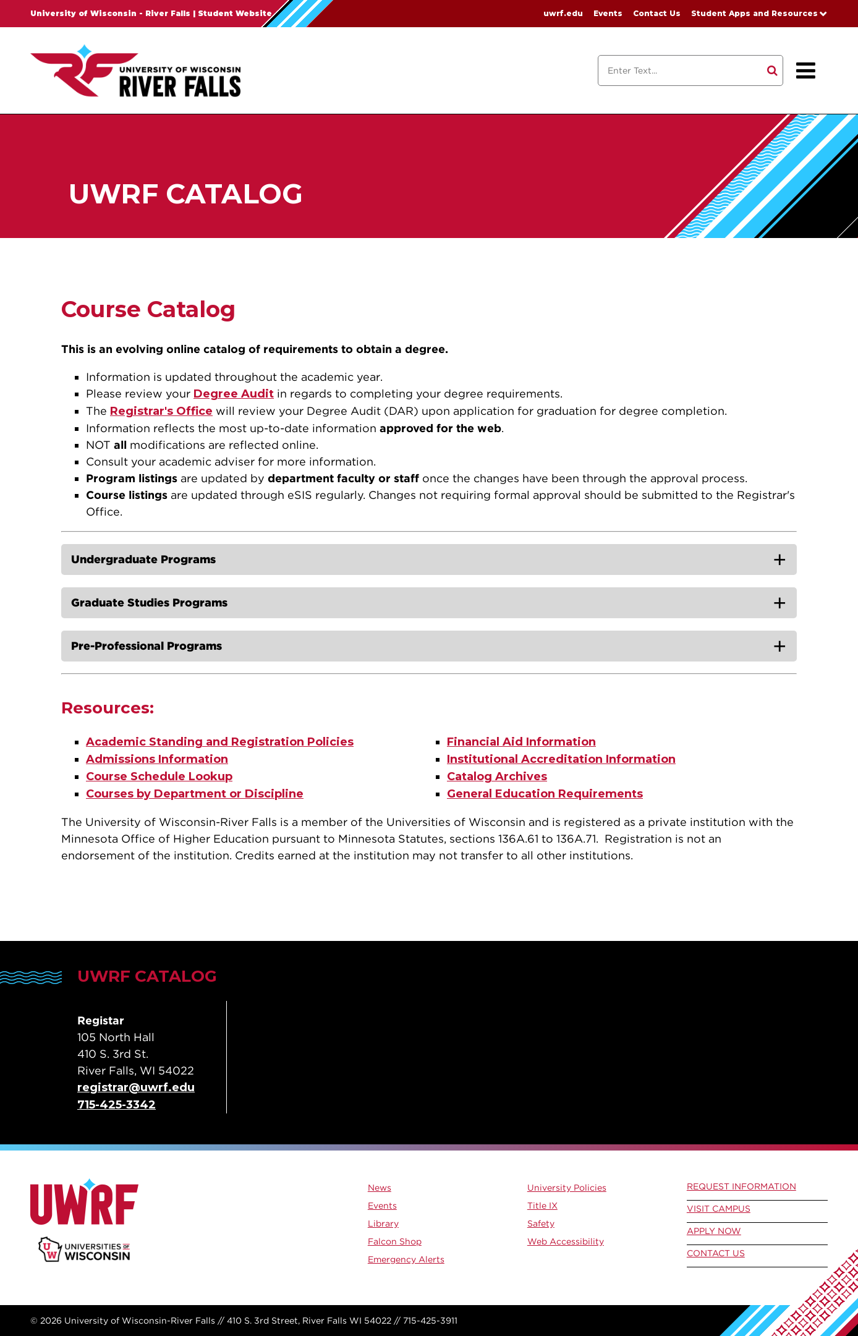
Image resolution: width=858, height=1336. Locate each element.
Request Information (741, 1186)
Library (383, 1223)
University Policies (566, 1188)
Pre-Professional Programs (146, 645)
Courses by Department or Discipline (195, 794)
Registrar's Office (161, 411)
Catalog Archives (497, 776)
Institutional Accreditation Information (561, 759)
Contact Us (657, 13)
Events (607, 13)
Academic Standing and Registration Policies (220, 742)
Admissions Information (157, 759)
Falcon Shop (395, 1241)
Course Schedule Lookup (159, 776)
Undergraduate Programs (143, 559)
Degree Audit (233, 394)
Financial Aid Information (521, 742)
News (379, 1188)
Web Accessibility (565, 1241)
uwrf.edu (563, 13)
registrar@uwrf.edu (136, 1087)
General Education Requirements (545, 794)
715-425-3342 (116, 1105)
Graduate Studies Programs (149, 602)
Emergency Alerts (406, 1259)
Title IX (542, 1205)
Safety (540, 1223)
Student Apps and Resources (754, 13)
